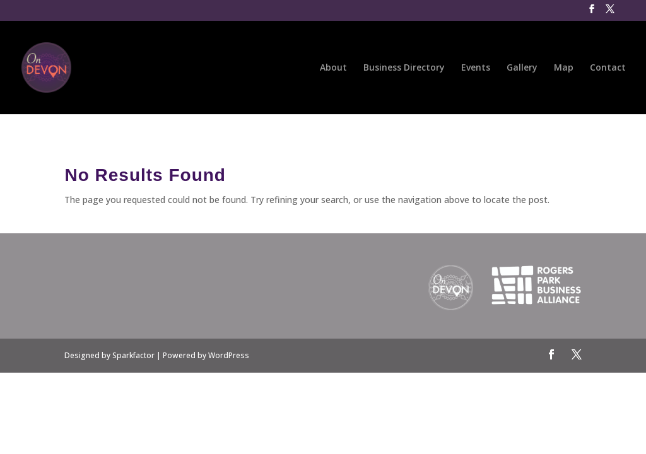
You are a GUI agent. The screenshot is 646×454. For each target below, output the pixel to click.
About (333, 68)
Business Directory (404, 68)
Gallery (522, 68)
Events (475, 68)
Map (563, 68)
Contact (608, 68)
